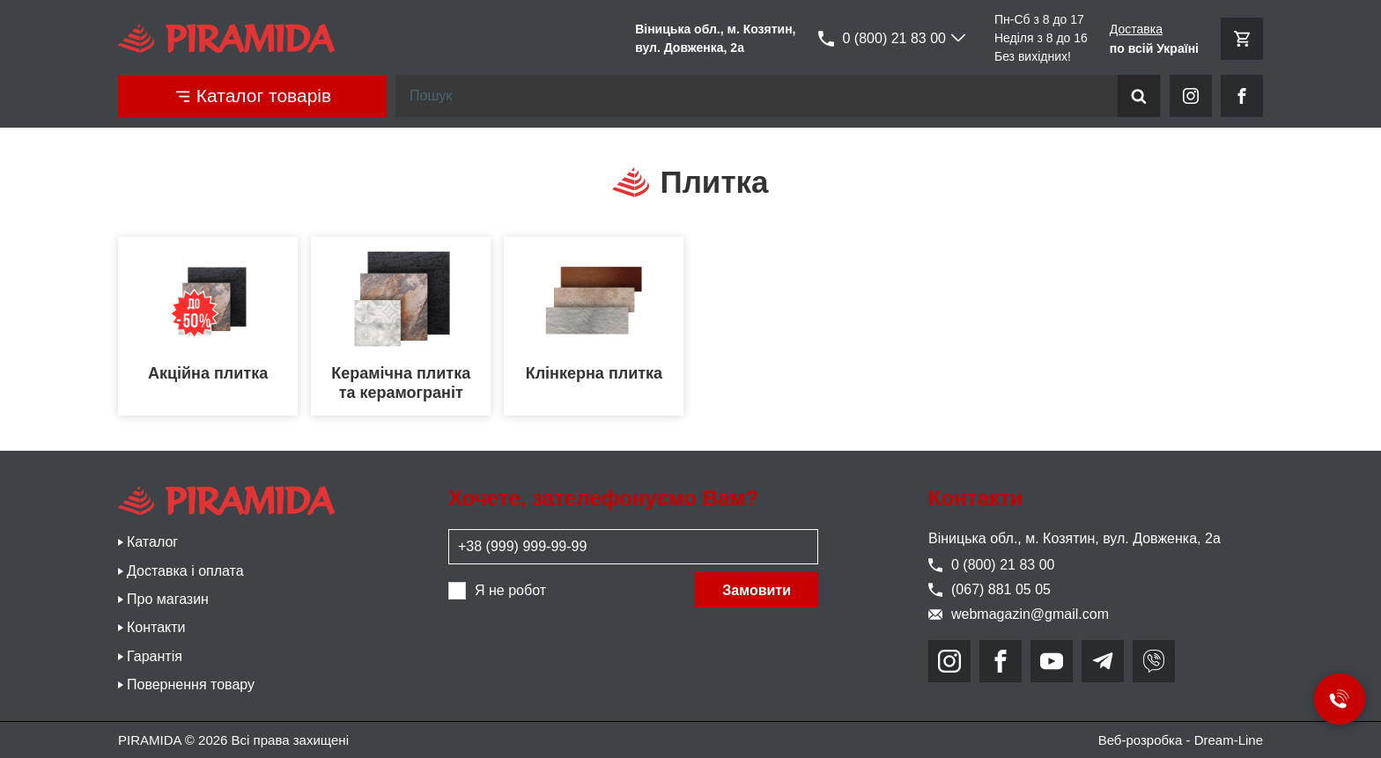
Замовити (756, 590)
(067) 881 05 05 (989, 589)
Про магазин (168, 599)
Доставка (1136, 29)
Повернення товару (191, 684)
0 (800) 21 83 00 (882, 39)
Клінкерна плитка (594, 373)
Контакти (156, 627)
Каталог (152, 541)
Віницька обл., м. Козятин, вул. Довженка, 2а (1074, 538)
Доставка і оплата (185, 570)
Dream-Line (1228, 739)
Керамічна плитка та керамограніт (400, 382)
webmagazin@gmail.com (1018, 614)
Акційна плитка (208, 373)
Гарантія (154, 656)
